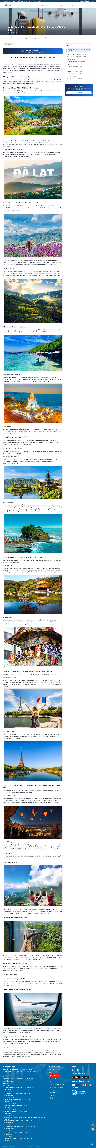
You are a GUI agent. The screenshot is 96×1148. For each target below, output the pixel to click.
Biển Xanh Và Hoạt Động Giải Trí (75, 73)
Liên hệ (71, 5)
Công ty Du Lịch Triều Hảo (33, 1146)
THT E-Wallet (78, 5)
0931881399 (7, 1107)
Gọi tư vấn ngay (79, 92)
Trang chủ (21, 5)
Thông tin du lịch (62, 5)
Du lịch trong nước (51, 5)
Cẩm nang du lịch (14, 38)
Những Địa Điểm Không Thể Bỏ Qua (77, 61)
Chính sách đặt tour (54, 1082)
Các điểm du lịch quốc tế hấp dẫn (74, 78)
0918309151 (7, 1119)
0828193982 (7, 1089)
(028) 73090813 (8, 1095)
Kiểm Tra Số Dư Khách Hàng (56, 1087)
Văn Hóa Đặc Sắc (71, 69)
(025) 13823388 (8, 1122)
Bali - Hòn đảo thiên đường (73, 81)
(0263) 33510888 (8, 1128)
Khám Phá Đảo (72, 76)
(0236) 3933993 (8, 1134)
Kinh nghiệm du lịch (53, 1092)
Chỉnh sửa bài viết (8, 44)
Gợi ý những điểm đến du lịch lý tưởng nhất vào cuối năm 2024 (78, 50)
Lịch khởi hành (30, 5)
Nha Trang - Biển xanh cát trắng (74, 71)
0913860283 (7, 1113)
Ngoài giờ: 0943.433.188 (34, 1)
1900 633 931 (54, 1075)
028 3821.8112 (15, 1)
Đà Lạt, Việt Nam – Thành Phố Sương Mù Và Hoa (78, 56)
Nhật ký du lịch (53, 1098)
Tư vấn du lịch (52, 1095)
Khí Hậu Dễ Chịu (71, 59)
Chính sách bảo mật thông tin (56, 1084)
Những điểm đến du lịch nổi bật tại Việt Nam (77, 54)
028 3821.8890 (24, 1)
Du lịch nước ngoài (40, 5)
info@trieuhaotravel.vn (10, 1083)
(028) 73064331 (8, 1101)
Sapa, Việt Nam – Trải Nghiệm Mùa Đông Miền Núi (78, 64)
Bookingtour (82, 1)
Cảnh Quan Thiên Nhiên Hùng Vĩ (75, 66)
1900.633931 (7, 1)
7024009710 (7, 1140)
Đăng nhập (89, 1)
